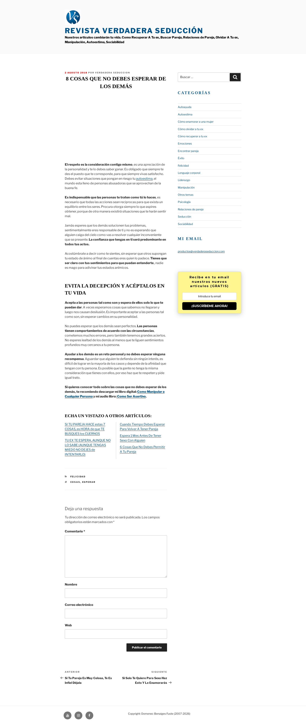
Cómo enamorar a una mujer (195, 121)
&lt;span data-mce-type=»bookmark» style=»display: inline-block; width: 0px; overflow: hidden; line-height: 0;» (116, 125)
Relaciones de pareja (191, 209)
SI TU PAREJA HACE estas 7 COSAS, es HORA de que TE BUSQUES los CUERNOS (85, 429)
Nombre (71, 584)
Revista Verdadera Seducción (134, 30)
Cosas (75, 482)
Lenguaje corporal (189, 172)
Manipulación (186, 187)
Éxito (181, 158)
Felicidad (78, 476)
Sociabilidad (185, 224)
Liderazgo (184, 180)
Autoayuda (184, 107)
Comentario (75, 531)
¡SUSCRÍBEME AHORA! (209, 306)
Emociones (185, 143)
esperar (89, 482)
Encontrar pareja (188, 151)
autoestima (144, 178)
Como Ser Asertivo (131, 396)
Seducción (184, 216)
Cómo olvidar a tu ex (190, 129)
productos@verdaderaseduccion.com (201, 251)
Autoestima (185, 114)
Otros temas (185, 194)
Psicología (184, 202)
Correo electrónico (79, 605)
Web (68, 625)
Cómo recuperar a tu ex (192, 136)
